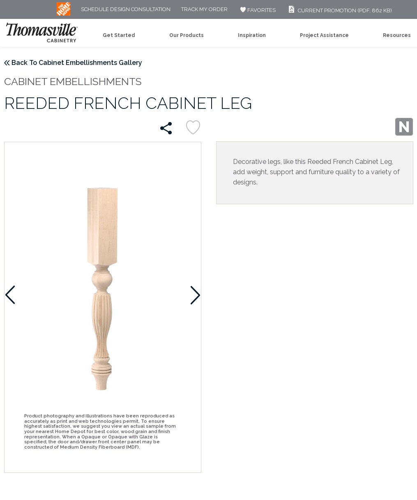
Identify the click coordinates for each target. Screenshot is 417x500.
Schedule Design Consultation (125, 10)
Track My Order (204, 10)
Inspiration (252, 35)
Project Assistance (324, 35)
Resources (397, 35)
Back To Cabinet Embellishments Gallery (77, 63)
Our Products (186, 35)
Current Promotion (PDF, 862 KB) (339, 10)
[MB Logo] (63, 14)
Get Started (119, 35)
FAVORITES (257, 10)
